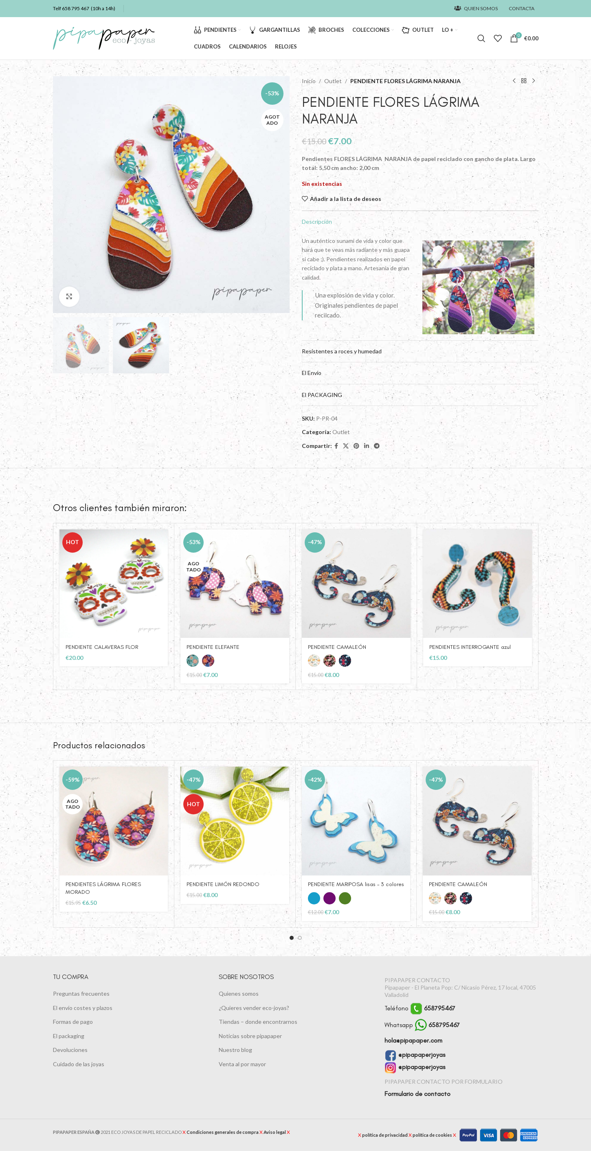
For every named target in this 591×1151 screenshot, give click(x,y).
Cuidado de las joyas (78, 1064)
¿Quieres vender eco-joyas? (254, 1007)
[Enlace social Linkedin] (366, 446)
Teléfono (419, 1008)
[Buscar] (481, 38)
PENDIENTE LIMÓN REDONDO (223, 884)
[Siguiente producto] (533, 81)
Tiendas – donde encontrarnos (258, 1021)
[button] (292, 938)
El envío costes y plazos (82, 1007)
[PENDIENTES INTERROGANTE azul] (477, 583)
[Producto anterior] (514, 81)
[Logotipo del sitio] (104, 37)
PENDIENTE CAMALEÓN (337, 647)
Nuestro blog (235, 1049)
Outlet (333, 80)
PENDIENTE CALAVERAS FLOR (102, 647)
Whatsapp (422, 1025)
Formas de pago (73, 1021)
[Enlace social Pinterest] (356, 446)
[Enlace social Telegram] (376, 446)
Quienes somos (239, 993)
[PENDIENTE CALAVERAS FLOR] (113, 583)
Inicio (309, 80)
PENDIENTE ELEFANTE (213, 647)
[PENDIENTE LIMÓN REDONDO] (234, 821)
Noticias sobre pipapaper (250, 1035)
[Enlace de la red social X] (346, 446)
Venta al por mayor (242, 1064)
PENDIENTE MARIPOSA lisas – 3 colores (356, 884)
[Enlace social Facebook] (336, 446)
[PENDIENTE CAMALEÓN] (356, 583)
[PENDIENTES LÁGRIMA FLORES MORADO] (113, 821)
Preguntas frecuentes (81, 993)
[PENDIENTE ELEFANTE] (234, 583)
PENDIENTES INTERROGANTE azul (470, 647)
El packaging (68, 1035)
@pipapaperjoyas (414, 1054)
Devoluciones (70, 1049)
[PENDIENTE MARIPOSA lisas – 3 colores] (356, 821)
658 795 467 (75, 8)
